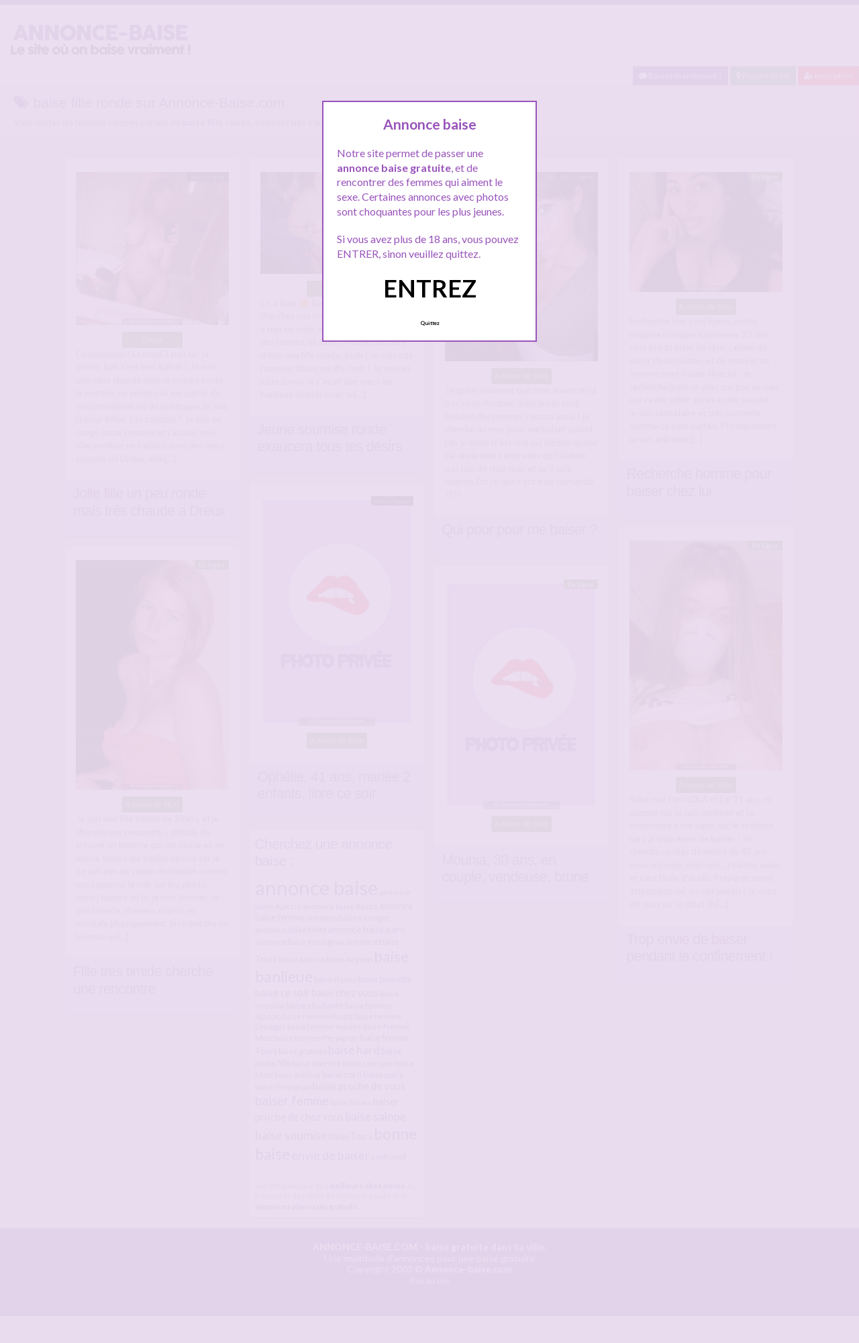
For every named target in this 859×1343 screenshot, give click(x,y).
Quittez (430, 323)
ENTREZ (429, 288)
